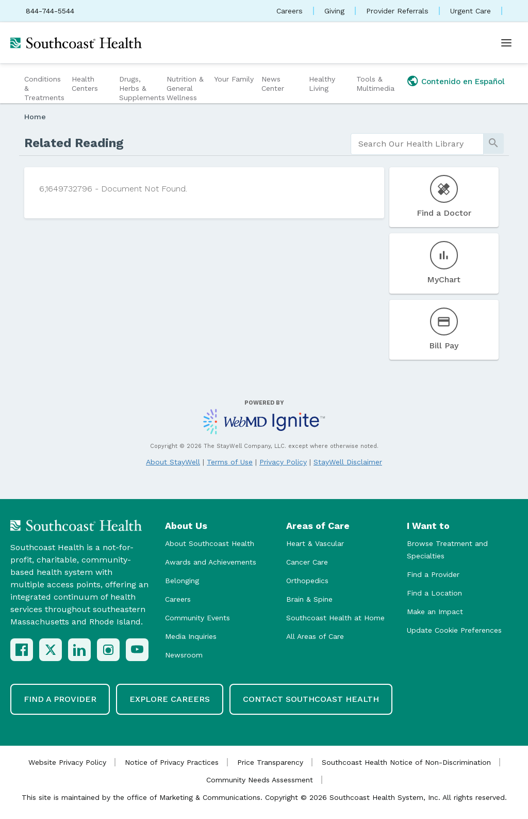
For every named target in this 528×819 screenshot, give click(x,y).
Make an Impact (435, 611)
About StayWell (173, 462)
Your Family (234, 79)
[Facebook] (21, 649)
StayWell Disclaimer (348, 462)
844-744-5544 (50, 11)
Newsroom (184, 655)
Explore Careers (169, 699)
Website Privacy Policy (67, 762)
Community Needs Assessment (259, 780)
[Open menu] (506, 42)
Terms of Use (230, 462)
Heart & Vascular (315, 543)
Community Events (197, 618)
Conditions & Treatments (44, 88)
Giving (334, 11)
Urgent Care (470, 11)
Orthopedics (307, 580)
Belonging (182, 580)
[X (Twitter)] (50, 649)
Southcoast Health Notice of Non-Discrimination (406, 762)
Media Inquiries (191, 636)
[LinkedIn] (79, 649)
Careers (289, 11)
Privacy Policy (283, 462)
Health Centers (85, 83)
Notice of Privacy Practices (172, 762)
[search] (417, 144)
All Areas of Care (315, 636)
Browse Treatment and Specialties (447, 549)
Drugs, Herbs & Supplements (141, 88)
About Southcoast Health (209, 543)
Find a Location (434, 593)
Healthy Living (322, 83)
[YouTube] (137, 649)
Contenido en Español (463, 81)
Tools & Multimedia (375, 83)
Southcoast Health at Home (335, 618)
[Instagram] (108, 649)
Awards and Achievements (210, 562)
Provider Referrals (397, 11)
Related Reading (74, 143)
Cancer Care (307, 562)
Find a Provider (433, 574)
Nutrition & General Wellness (185, 88)
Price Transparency (270, 762)
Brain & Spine (309, 599)
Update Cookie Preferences (454, 630)
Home (35, 117)
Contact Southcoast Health (311, 699)
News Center (272, 83)
